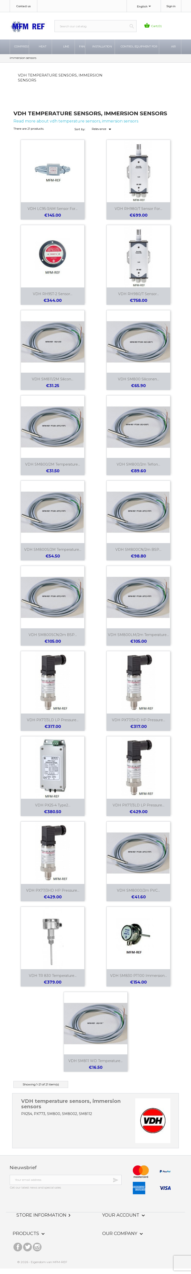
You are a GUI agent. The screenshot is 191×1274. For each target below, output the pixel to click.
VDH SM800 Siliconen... (138, 384)
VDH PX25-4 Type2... (52, 810)
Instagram (37, 1251)
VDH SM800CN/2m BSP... (138, 555)
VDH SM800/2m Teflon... (138, 469)
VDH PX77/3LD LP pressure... (53, 725)
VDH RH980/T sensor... (138, 299)
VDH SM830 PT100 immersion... (138, 981)
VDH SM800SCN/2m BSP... (53, 640)
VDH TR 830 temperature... (53, 981)
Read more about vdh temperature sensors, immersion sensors (75, 126)
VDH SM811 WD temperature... (95, 1066)
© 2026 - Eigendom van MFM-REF (42, 1267)
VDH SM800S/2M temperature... (52, 555)
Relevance (102, 134)
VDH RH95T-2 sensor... (52, 299)
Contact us (23, 6)
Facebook (18, 1251)
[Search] (95, 26)
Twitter (27, 1251)
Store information (44, 1220)
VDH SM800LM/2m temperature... (138, 640)
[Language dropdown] (145, 7)
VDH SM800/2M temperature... (52, 469)
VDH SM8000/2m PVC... (138, 895)
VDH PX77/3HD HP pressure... (138, 725)
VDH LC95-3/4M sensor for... (53, 214)
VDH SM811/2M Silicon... (52, 384)
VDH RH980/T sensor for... (138, 214)
